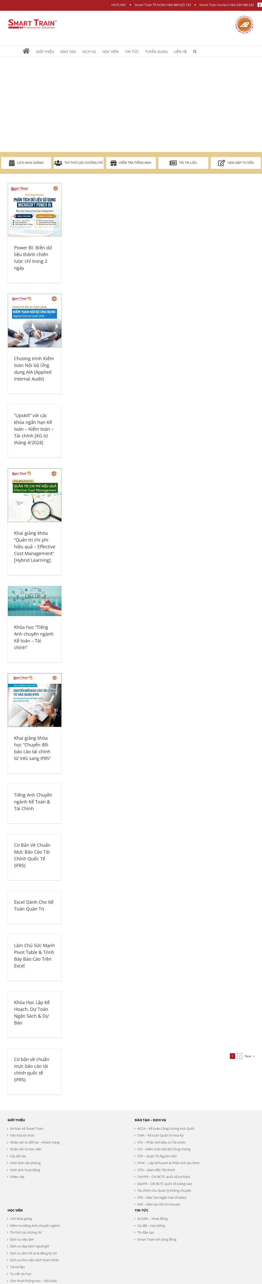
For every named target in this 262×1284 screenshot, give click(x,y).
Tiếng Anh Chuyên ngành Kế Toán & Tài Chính (33, 801)
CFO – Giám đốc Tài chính (156, 1170)
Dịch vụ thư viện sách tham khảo (34, 1260)
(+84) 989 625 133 (178, 5)
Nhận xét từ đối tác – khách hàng (34, 1142)
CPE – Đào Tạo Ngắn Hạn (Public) (161, 1197)
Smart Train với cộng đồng (156, 1239)
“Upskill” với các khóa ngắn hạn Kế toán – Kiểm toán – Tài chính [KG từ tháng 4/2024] (33, 428)
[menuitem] (29, 51)
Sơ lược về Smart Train (26, 1128)
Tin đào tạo (145, 1232)
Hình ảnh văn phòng (25, 1163)
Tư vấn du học (20, 1273)
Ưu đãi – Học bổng (151, 1225)
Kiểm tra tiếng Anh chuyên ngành (35, 1225)
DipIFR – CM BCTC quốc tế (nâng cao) (164, 1183)
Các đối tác (18, 1156)
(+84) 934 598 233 (241, 5)
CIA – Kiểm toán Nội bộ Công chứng (163, 1149)
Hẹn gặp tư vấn (236, 163)
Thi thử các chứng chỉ (78, 163)
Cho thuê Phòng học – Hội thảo (33, 1280)
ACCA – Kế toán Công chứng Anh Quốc (165, 1128)
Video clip (17, 1176)
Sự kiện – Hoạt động (152, 1218)
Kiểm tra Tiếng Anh (130, 163)
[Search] (194, 51)
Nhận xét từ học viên (25, 1149)
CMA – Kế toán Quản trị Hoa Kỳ (160, 1135)
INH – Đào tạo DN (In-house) (158, 1204)
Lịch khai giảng (26, 163)
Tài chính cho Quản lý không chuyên (164, 1190)
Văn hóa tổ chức (22, 1135)
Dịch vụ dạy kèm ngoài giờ (29, 1246)
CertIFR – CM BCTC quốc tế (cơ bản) (163, 1176)
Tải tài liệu (183, 163)
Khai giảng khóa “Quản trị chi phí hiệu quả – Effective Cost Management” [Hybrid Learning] (34, 546)
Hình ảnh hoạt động (25, 1170)
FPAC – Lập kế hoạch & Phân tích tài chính (168, 1163)
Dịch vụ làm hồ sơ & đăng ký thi (33, 1253)
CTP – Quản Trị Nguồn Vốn (157, 1156)
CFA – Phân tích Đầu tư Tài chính (161, 1142)
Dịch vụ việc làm (22, 1239)
